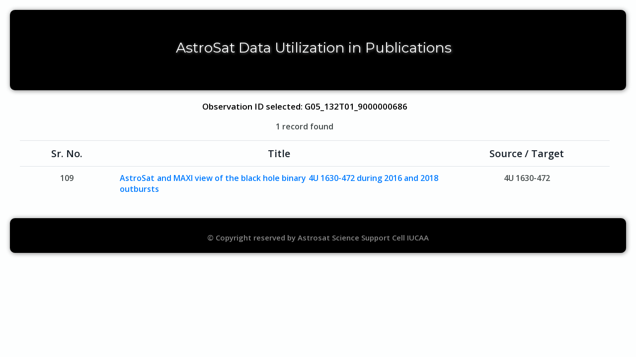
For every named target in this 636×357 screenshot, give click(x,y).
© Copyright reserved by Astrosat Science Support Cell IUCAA (318, 237)
